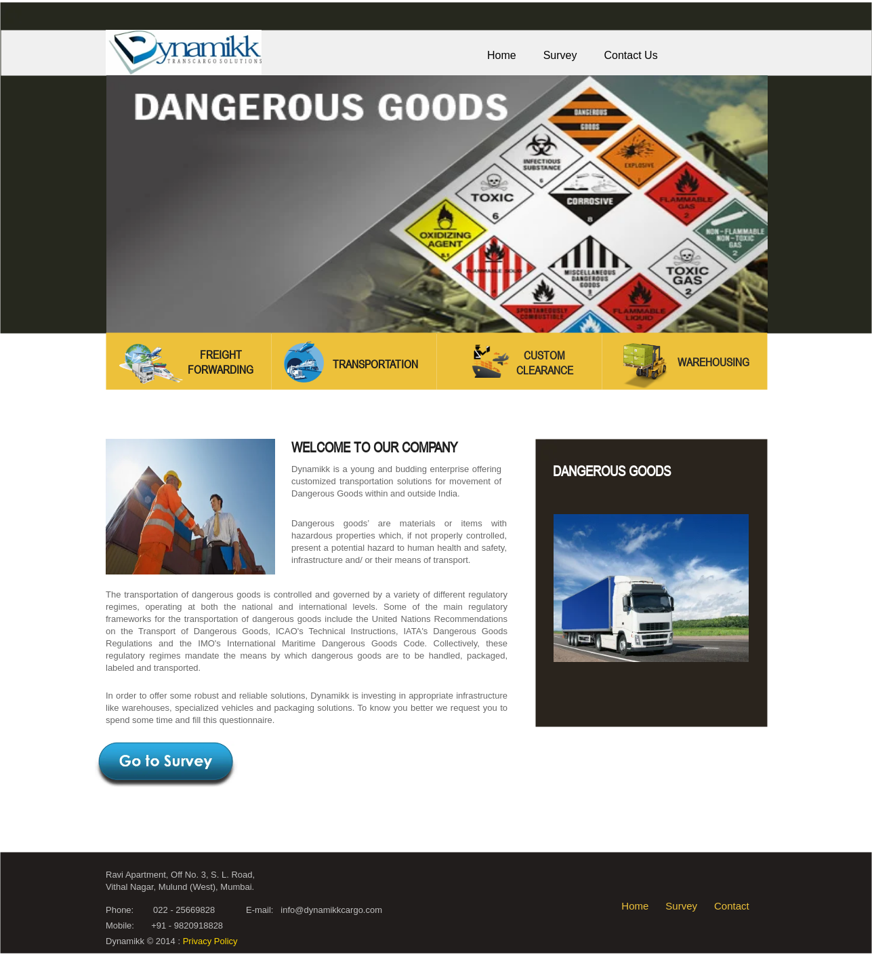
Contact (731, 906)
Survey (681, 906)
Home (634, 906)
